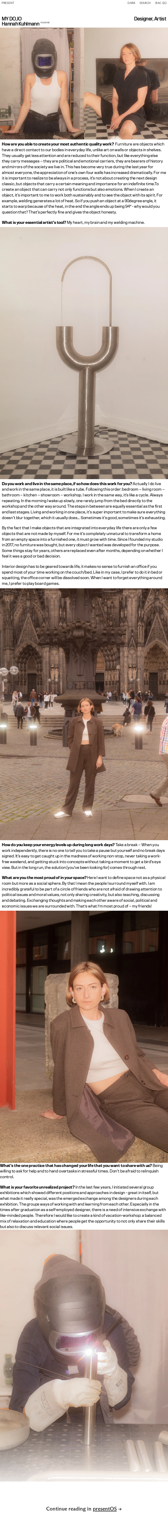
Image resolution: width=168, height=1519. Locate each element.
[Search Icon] (146, 3)
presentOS (105, 1508)
